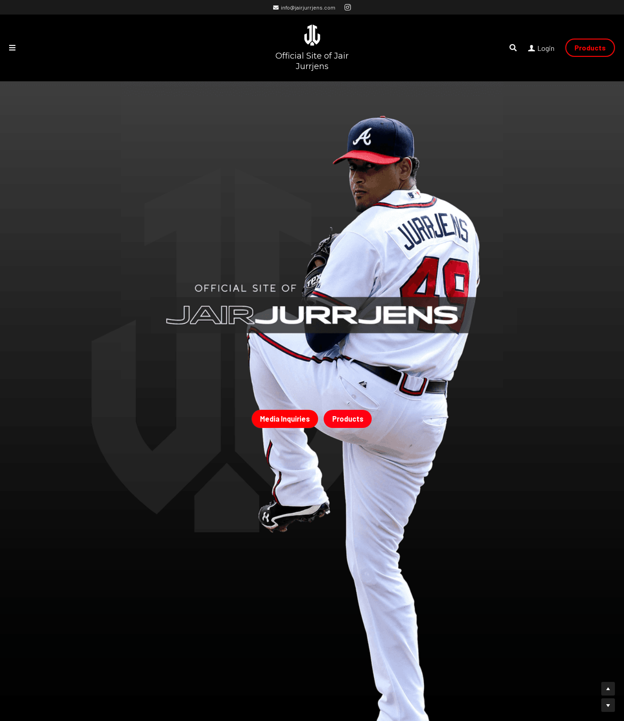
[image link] (312, 34)
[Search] (513, 47)
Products (590, 47)
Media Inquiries (285, 418)
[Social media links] (347, 7)
